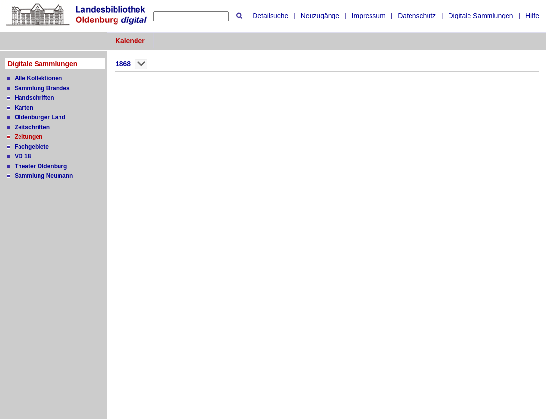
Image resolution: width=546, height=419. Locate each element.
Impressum (369, 15)
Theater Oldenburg (41, 166)
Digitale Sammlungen (480, 15)
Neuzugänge (320, 15)
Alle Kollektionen (38, 78)
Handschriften (34, 98)
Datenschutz (417, 15)
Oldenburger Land (40, 117)
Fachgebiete (32, 146)
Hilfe (532, 15)
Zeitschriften (32, 127)
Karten (24, 107)
